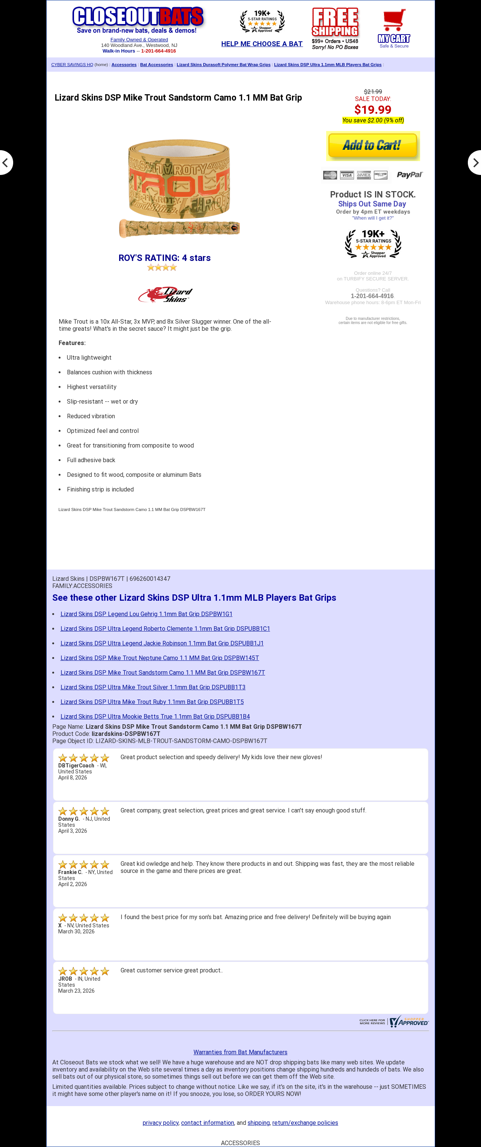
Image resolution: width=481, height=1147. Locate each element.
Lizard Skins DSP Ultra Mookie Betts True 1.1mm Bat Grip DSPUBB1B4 (155, 716)
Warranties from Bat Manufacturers (240, 1052)
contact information (207, 1122)
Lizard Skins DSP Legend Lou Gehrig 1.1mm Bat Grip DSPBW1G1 (147, 614)
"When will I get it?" (373, 218)
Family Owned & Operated (139, 39)
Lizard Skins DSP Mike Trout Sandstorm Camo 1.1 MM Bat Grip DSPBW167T (163, 672)
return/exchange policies (305, 1122)
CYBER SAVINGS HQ (72, 64)
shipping (259, 1122)
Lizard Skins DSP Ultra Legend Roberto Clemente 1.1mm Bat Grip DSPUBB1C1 (165, 628)
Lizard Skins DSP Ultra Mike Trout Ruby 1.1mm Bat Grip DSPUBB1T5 (152, 701)
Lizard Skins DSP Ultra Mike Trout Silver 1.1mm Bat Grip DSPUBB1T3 (153, 687)
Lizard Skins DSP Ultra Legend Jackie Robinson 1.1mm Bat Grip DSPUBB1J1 (162, 643)
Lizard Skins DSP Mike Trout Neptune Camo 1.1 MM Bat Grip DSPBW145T (160, 658)
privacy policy (160, 1122)
